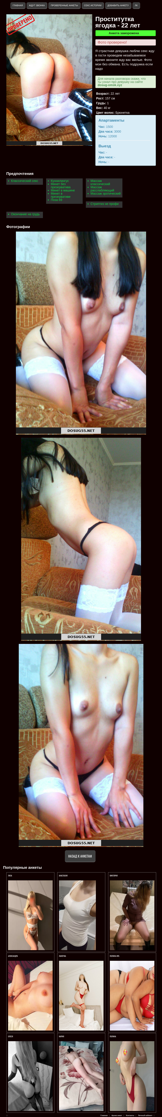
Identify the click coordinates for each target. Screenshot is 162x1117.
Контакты (130, 1115)
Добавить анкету (118, 5)
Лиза (10, 875)
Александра (13, 956)
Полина (113, 1036)
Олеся (11, 1036)
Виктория (114, 875)
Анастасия (63, 875)
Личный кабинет (145, 1115)
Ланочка (62, 956)
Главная (18, 5)
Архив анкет (116, 1115)
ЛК (136, 5)
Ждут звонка (37, 5)
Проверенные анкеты (64, 5)
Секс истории (92, 5)
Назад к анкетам (80, 856)
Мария (61, 1036)
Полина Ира (114, 956)
